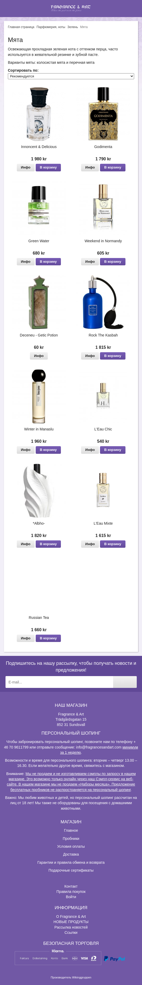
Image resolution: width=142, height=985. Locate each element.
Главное (71, 830)
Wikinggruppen (81, 977)
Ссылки (71, 932)
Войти (71, 897)
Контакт (70, 886)
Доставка (71, 854)
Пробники (71, 838)
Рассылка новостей (70, 927)
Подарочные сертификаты (71, 870)
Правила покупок (71, 891)
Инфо (25, 167)
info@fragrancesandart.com (99, 747)
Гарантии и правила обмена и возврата (71, 862)
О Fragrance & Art (71, 916)
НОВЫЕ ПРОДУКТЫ (71, 922)
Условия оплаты (71, 846)
